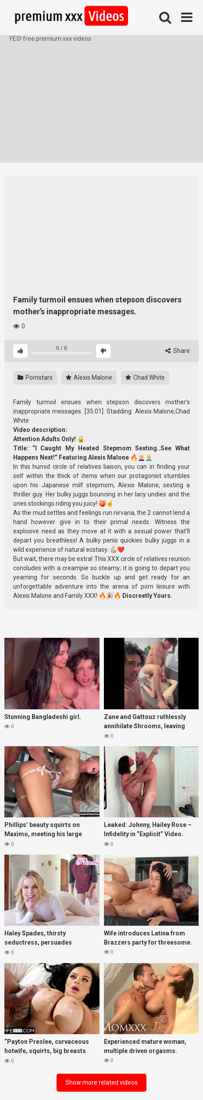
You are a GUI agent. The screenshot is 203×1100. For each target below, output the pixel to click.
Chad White (145, 377)
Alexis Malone (89, 377)
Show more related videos (101, 1082)
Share (177, 350)
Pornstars (35, 377)
